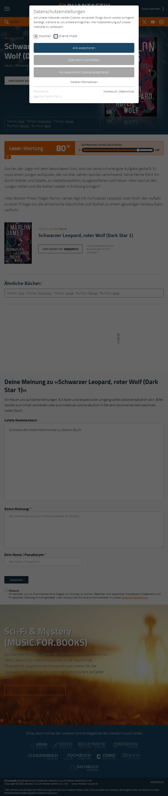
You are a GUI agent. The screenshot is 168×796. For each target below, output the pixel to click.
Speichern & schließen (84, 60)
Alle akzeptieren (84, 48)
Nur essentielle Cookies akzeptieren (84, 72)
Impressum (110, 91)
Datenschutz (126, 91)
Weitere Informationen (84, 82)
